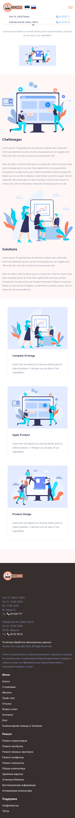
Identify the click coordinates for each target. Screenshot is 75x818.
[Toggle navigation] (70, 7)
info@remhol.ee (10, 805)
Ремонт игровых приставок (17, 751)
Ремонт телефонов (13, 757)
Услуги (6, 681)
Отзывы (7, 703)
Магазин (7, 692)
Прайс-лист (8, 698)
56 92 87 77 (63, 16)
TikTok (5, 811)
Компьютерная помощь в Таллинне (22, 725)
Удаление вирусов (12, 774)
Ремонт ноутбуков (12, 746)
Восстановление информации (19, 785)
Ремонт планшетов (13, 763)
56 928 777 (14, 613)
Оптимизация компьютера (17, 790)
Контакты (7, 714)
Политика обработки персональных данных (26, 642)
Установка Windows (13, 779)
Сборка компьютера (13, 768)
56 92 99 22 (15, 634)
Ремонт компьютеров (14, 740)
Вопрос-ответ (10, 709)
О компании (9, 687)
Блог (5, 720)
